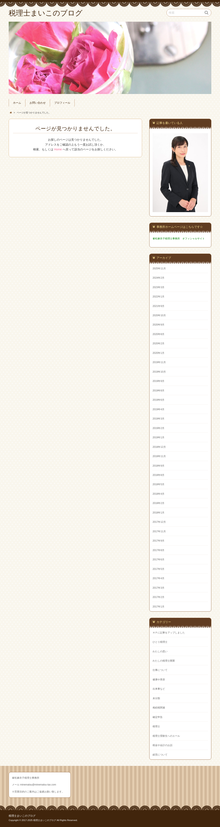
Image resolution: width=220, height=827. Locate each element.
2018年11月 (159, 456)
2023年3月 (158, 287)
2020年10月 (159, 315)
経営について (160, 754)
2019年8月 (158, 390)
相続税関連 (159, 707)
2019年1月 (158, 437)
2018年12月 (159, 447)
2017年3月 (158, 587)
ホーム (17, 102)
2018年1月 (158, 512)
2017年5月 (158, 569)
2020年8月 (158, 334)
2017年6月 (158, 559)
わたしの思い (160, 651)
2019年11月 (159, 362)
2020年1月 (158, 353)
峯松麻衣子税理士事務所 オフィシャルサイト (179, 238)
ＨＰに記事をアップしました (169, 632)
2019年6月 (158, 399)
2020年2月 (158, 343)
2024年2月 (158, 277)
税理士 (156, 726)
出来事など (159, 688)
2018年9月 (158, 465)
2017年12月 (159, 521)
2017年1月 (158, 606)
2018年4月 (158, 493)
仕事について (160, 670)
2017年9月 (158, 540)
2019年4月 (158, 409)
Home (58, 149)
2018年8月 (158, 475)
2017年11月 (159, 531)
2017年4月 (158, 578)
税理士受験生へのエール (166, 735)
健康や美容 (159, 679)
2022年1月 (158, 296)
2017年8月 (158, 550)
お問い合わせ (38, 102)
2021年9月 (158, 306)
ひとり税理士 (160, 641)
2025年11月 (159, 268)
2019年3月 (158, 418)
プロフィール (62, 102)
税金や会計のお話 (162, 745)
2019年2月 (158, 428)
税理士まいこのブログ (22, 815)
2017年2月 (158, 597)
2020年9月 (158, 324)
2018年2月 (158, 503)
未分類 (156, 698)
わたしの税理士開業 (164, 660)
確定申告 (158, 717)
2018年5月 (158, 484)
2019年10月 (159, 371)
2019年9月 (158, 381)
